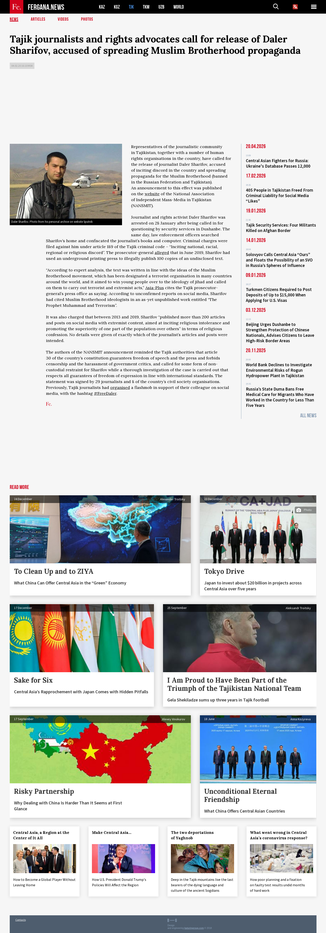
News (14, 19)
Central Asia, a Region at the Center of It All (41, 835)
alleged (162, 252)
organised (120, 387)
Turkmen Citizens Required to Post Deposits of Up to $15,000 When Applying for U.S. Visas (279, 295)
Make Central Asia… (111, 832)
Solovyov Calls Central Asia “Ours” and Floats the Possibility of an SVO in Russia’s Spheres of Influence (279, 260)
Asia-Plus (154, 287)
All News (308, 415)
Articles (38, 19)
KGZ (117, 7)
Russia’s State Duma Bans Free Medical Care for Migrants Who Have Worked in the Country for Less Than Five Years (280, 397)
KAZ (102, 7)
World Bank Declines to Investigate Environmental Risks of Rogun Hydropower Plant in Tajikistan (279, 370)
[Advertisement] (163, 107)
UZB (161, 7)
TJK (131, 7)
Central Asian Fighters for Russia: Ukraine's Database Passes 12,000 (278, 163)
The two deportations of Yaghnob (192, 835)
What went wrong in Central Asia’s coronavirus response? (278, 835)
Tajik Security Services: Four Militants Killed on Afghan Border (281, 227)
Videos (63, 19)
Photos (87, 19)
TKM (146, 7)
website (152, 193)
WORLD (178, 7)
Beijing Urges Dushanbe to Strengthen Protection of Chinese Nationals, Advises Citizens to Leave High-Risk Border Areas (280, 332)
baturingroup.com (194, 928)
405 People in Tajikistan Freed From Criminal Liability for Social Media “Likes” (279, 195)
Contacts (20, 919)
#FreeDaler (105, 393)
